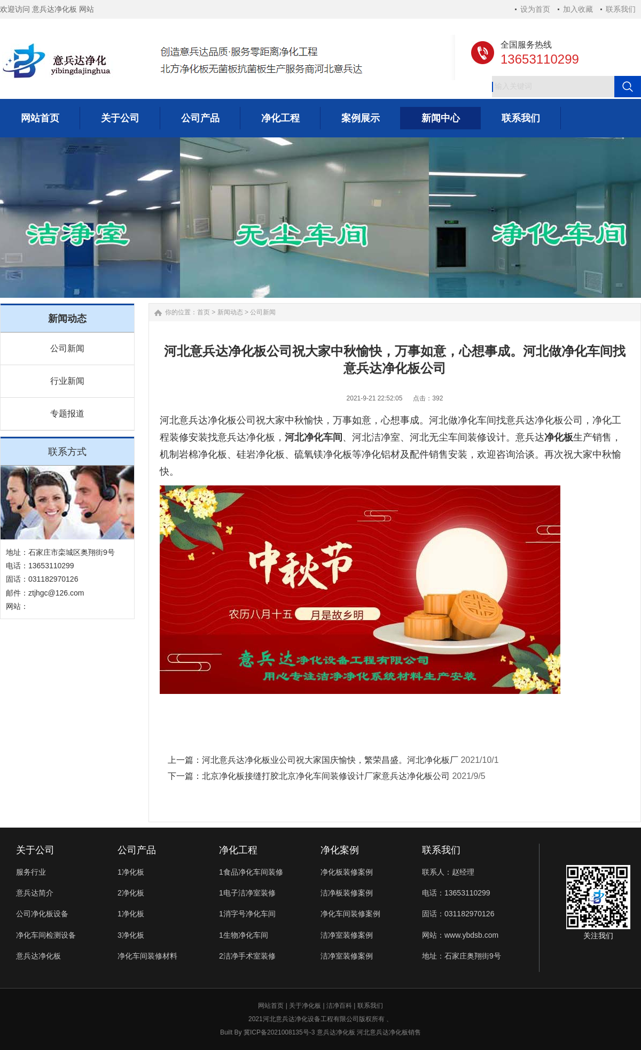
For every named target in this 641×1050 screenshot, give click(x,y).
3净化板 (131, 935)
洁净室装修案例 (346, 935)
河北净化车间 (313, 437)
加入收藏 (578, 9)
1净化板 (131, 872)
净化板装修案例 (346, 872)
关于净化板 (305, 1005)
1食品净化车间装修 (251, 872)
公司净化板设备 (42, 913)
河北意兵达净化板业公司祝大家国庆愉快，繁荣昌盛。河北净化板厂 (330, 760)
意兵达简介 (34, 893)
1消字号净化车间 (247, 913)
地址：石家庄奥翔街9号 (461, 956)
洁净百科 (339, 1005)
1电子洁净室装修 (247, 893)
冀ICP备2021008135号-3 (279, 1032)
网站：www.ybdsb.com (460, 935)
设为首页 (535, 9)
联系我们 (621, 9)
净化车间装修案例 (350, 913)
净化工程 (238, 850)
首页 (203, 312)
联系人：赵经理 (448, 872)
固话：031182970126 (458, 913)
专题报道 (67, 413)
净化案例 (339, 850)
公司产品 (137, 850)
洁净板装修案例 (346, 893)
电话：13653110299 (456, 893)
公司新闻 (67, 348)
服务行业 (31, 872)
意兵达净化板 (38, 956)
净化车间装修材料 (147, 956)
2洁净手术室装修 (247, 956)
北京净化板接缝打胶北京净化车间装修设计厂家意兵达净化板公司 (326, 776)
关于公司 (35, 850)
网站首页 (271, 1005)
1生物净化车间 (243, 935)
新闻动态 (230, 312)
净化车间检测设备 (46, 935)
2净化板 (131, 893)
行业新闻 (67, 380)
